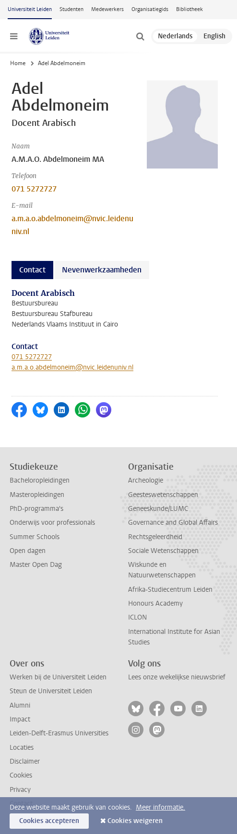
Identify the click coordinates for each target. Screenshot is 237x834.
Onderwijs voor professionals (52, 522)
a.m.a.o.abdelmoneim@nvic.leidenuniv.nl (72, 225)
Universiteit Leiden (30, 9)
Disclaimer (25, 761)
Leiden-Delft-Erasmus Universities (59, 733)
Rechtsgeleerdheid (155, 536)
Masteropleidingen (37, 494)
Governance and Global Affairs (173, 522)
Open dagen (28, 550)
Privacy (20, 789)
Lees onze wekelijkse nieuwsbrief (176, 677)
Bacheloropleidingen (40, 480)
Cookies (21, 775)
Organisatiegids (149, 9)
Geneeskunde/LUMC (158, 508)
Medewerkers (107, 9)
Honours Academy (155, 603)
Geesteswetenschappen (163, 494)
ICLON (137, 617)
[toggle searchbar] (140, 36)
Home (17, 63)
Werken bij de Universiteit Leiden (58, 677)
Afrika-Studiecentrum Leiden (170, 589)
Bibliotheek (189, 9)
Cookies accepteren (49, 820)
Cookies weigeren (135, 820)
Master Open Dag (36, 564)
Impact (20, 719)
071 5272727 (34, 189)
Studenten (71, 9)
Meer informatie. (160, 807)
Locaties (22, 747)
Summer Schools (34, 536)
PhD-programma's (36, 508)
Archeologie (145, 480)
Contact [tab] (32, 270)
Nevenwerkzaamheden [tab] (102, 270)
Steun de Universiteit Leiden (51, 691)
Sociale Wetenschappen (163, 550)
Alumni (20, 705)
